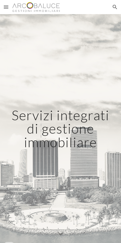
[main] (60, 128)
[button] (6, 7)
